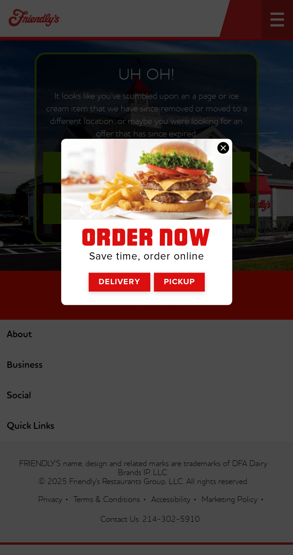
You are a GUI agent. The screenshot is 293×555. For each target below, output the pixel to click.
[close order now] (223, 148)
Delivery (119, 281)
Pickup (179, 281)
